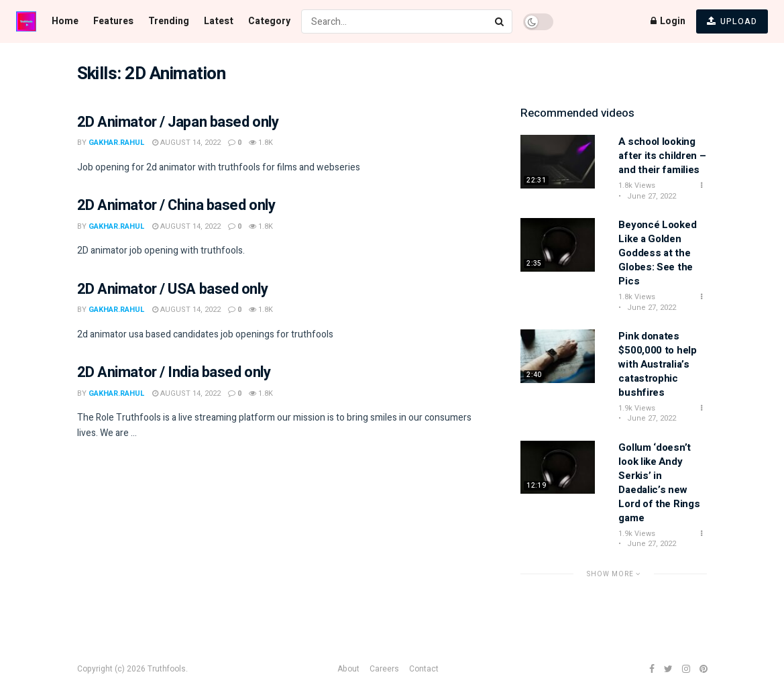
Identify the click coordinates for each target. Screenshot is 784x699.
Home (65, 21)
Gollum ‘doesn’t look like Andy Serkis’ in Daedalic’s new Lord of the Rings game (658, 482)
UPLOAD (732, 21)
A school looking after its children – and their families (662, 155)
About (348, 669)
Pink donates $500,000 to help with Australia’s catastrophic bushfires (657, 364)
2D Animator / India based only (174, 372)
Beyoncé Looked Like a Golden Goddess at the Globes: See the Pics (657, 252)
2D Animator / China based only (176, 205)
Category (269, 21)
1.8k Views (636, 185)
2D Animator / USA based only (172, 289)
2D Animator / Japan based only (178, 122)
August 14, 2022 (186, 142)
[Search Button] (500, 21)
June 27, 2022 (650, 196)
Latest (218, 21)
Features (113, 21)
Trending (168, 21)
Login (668, 21)
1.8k (261, 142)
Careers (384, 669)
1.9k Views (636, 408)
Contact (424, 669)
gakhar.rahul (117, 142)
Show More (613, 574)
